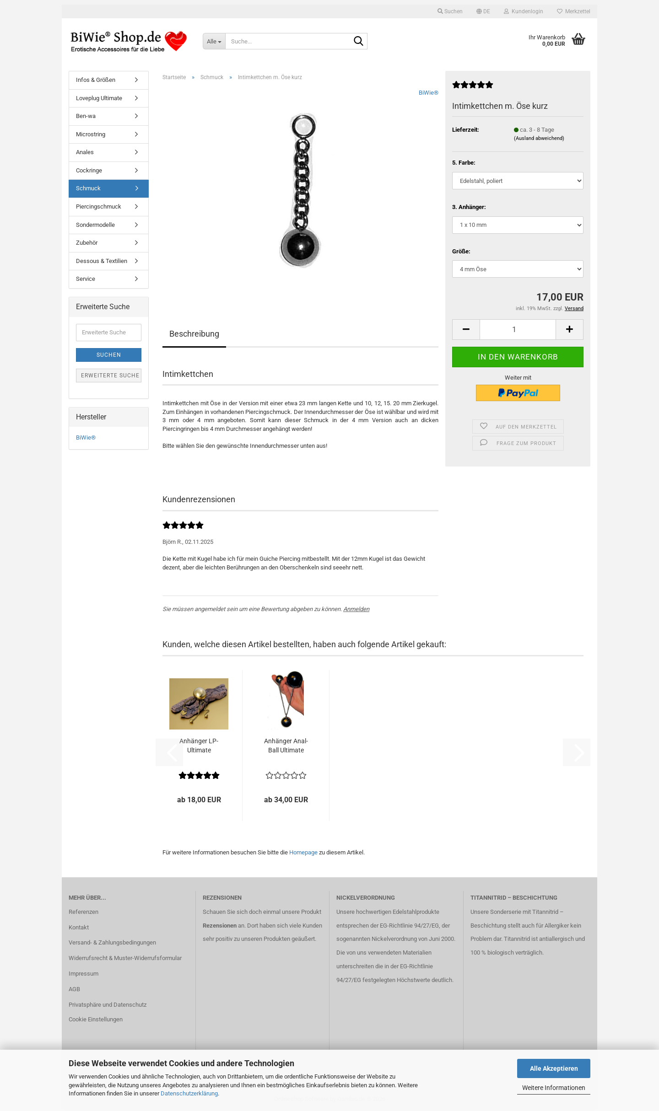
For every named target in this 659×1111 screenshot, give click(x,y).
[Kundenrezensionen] (472, 88)
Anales (85, 152)
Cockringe (89, 170)
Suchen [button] (450, 11)
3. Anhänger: (469, 207)
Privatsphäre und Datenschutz (107, 1004)
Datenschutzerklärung (189, 1093)
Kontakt (79, 927)
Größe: (461, 251)
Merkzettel (573, 11)
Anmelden (356, 609)
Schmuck (88, 188)
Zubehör (86, 242)
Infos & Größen (95, 79)
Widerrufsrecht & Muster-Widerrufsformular (125, 958)
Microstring (90, 134)
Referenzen (83, 911)
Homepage (303, 852)
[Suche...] (214, 41)
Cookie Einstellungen (96, 1019)
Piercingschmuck (98, 206)
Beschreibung (194, 333)
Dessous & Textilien (101, 261)
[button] (483, 11)
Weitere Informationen (553, 1087)
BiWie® (428, 92)
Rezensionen (220, 925)
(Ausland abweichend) (539, 138)
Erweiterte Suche (110, 375)
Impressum (83, 973)
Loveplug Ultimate (99, 98)
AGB (74, 989)
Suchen (109, 355)
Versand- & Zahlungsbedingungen (112, 942)
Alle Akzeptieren (554, 1068)
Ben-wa (86, 116)
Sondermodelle (95, 224)
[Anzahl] (518, 329)
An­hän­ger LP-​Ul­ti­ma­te (198, 745)
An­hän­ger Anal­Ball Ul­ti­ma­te (286, 745)
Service (85, 278)
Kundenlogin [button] (523, 11)
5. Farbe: (463, 162)
